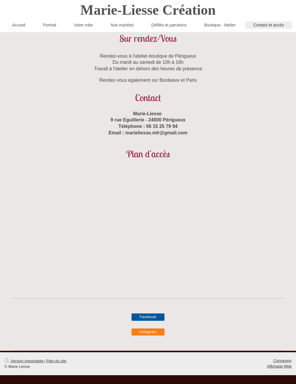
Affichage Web (279, 366)
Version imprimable (24, 361)
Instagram (148, 332)
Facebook (147, 317)
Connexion (282, 360)
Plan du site (56, 361)
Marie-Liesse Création (148, 10)
